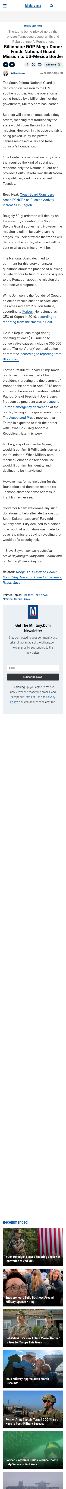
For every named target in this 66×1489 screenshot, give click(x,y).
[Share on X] (33, 64)
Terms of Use (32, 697)
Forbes (27, 312)
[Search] (51, 6)
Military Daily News (33, 26)
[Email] (40, 64)
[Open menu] (5, 5)
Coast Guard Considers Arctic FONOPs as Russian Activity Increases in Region (28, 199)
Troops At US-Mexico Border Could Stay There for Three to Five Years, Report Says (32, 577)
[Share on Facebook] (27, 64)
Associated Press (22, 418)
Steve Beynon (19, 73)
